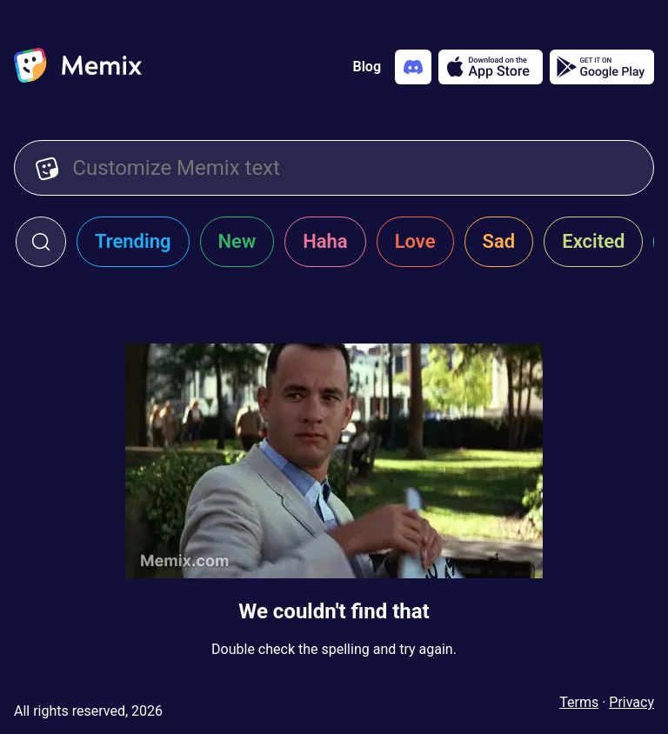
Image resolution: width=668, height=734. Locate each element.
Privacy (631, 702)
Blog (367, 66)
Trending (133, 241)
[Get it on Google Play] (602, 67)
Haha (325, 241)
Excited (593, 241)
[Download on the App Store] (490, 67)
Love (415, 241)
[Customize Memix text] (352, 168)
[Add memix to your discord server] (413, 67)
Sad (499, 241)
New (237, 241)
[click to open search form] (41, 241)
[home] (78, 67)
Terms (578, 702)
